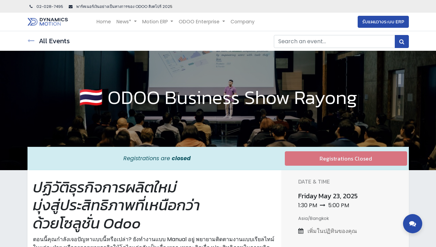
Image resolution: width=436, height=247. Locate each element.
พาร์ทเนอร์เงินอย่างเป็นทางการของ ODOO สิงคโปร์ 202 (122, 6)
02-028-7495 (46, 6)
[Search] (402, 41)
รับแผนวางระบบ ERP (383, 21)
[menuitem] (104, 21)
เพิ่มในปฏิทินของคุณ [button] (331, 231)
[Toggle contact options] (412, 223)
